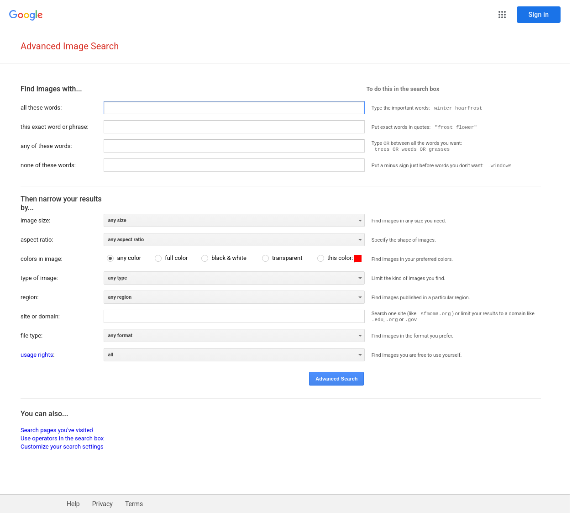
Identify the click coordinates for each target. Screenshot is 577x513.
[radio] (124, 258)
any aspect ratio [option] (126, 240)
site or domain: (40, 316)
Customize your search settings (62, 446)
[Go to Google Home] (26, 15)
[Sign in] (539, 14)
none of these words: (48, 165)
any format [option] (120, 335)
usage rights (37, 354)
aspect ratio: (37, 239)
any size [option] (117, 220)
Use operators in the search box (62, 438)
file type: (31, 335)
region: (29, 297)
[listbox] (234, 220)
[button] (502, 14)
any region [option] (119, 297)
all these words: (41, 107)
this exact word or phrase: (55, 126)
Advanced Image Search (70, 46)
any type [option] (117, 278)
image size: (35, 220)
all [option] (110, 355)
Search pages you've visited (57, 430)
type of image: (39, 278)
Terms (134, 504)
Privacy (102, 504)
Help (73, 504)
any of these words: (46, 146)
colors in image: (42, 258)
